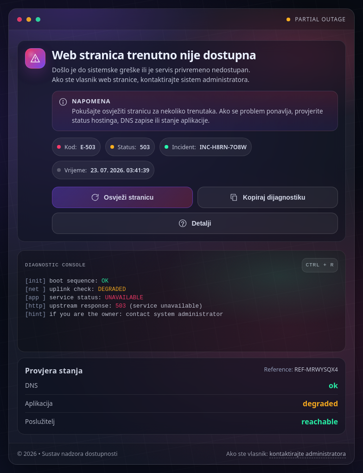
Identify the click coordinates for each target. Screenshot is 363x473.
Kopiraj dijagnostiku (268, 197)
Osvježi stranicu (122, 197)
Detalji (194, 223)
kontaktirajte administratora (307, 454)
